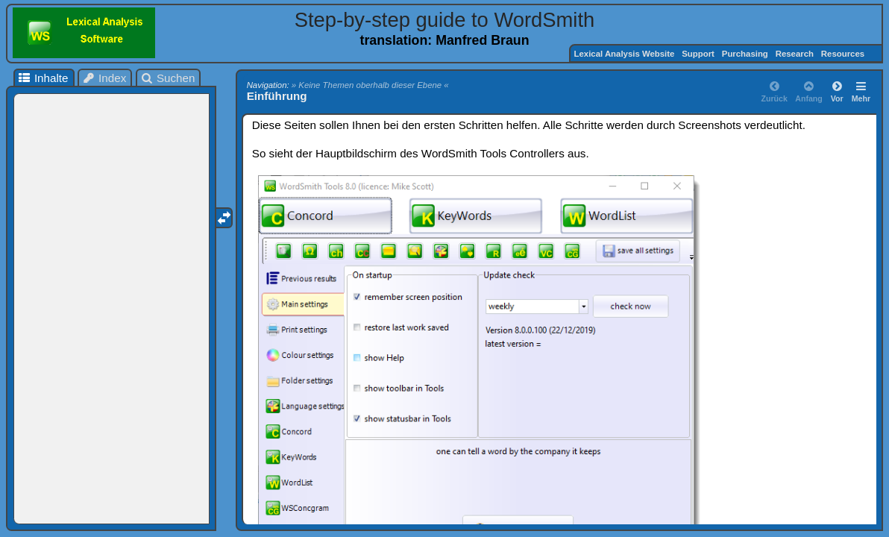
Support (698, 53)
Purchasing (745, 53)
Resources (844, 53)
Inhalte (42, 78)
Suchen (167, 78)
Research (795, 53)
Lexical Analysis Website (624, 53)
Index (104, 78)
